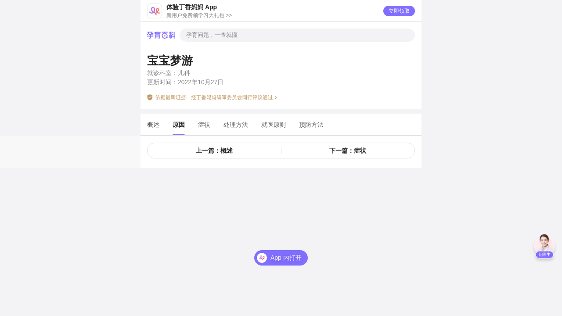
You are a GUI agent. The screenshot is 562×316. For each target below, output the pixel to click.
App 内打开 (286, 257)
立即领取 (399, 11)
